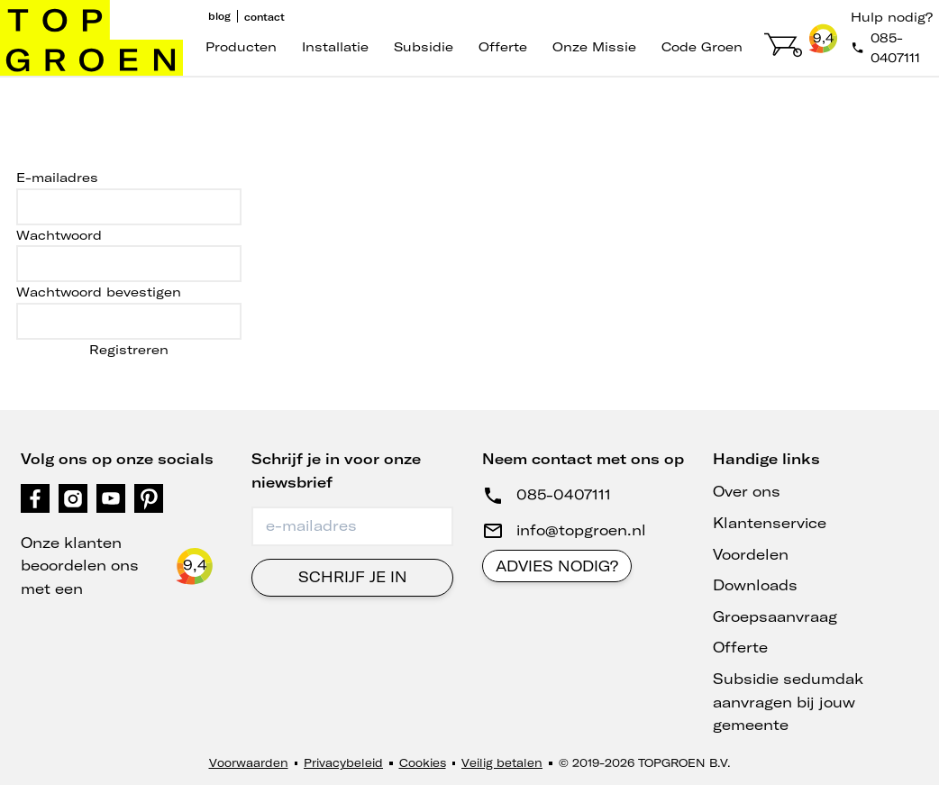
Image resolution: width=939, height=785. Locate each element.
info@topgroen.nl (581, 530)
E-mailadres (57, 177)
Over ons (746, 491)
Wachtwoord (59, 235)
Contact (264, 17)
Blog (219, 16)
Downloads (755, 585)
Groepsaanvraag (775, 616)
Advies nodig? (557, 566)
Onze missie (594, 47)
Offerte (503, 47)
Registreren (129, 350)
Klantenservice (769, 523)
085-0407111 (563, 495)
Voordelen (751, 554)
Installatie (335, 47)
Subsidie (423, 47)
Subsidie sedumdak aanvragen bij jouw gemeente (788, 702)
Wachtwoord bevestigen (98, 292)
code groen (702, 47)
